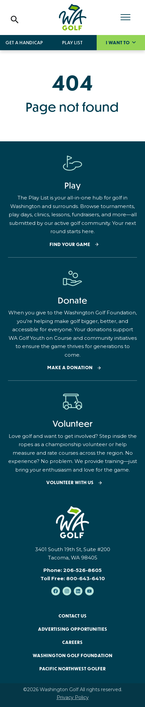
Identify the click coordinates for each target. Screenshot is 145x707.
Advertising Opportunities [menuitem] (72, 629)
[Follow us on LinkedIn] (78, 591)
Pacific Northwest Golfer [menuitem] (72, 669)
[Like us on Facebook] (55, 591)
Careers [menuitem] (72, 642)
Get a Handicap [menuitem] (24, 43)
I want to (118, 43)
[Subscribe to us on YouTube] (89, 591)
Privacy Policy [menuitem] (73, 697)
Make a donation (70, 368)
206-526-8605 (82, 570)
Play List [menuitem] (72, 43)
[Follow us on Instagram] (67, 591)
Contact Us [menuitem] (73, 616)
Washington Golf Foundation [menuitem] (73, 655)
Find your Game (70, 244)
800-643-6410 (85, 578)
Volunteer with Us (70, 482)
